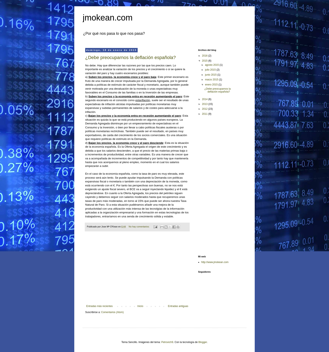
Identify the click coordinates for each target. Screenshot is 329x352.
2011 (205, 113)
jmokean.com (108, 17)
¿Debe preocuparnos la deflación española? (130, 57)
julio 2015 (211, 69)
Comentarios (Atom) (112, 312)
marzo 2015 (212, 79)
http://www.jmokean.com (214, 262)
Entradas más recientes (99, 306)
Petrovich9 (167, 342)
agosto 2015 (212, 64)
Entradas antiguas (178, 306)
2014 (205, 99)
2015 (205, 60)
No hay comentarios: (139, 226)
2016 (205, 55)
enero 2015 (211, 84)
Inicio (140, 306)
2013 (205, 104)
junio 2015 (211, 74)
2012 (205, 108)
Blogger (202, 342)
